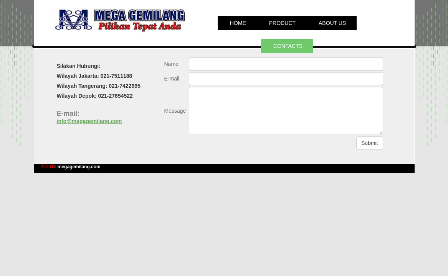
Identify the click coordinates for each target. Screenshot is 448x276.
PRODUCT (282, 23)
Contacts (288, 46)
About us (332, 23)
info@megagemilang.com (89, 121)
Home (238, 23)
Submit (369, 143)
